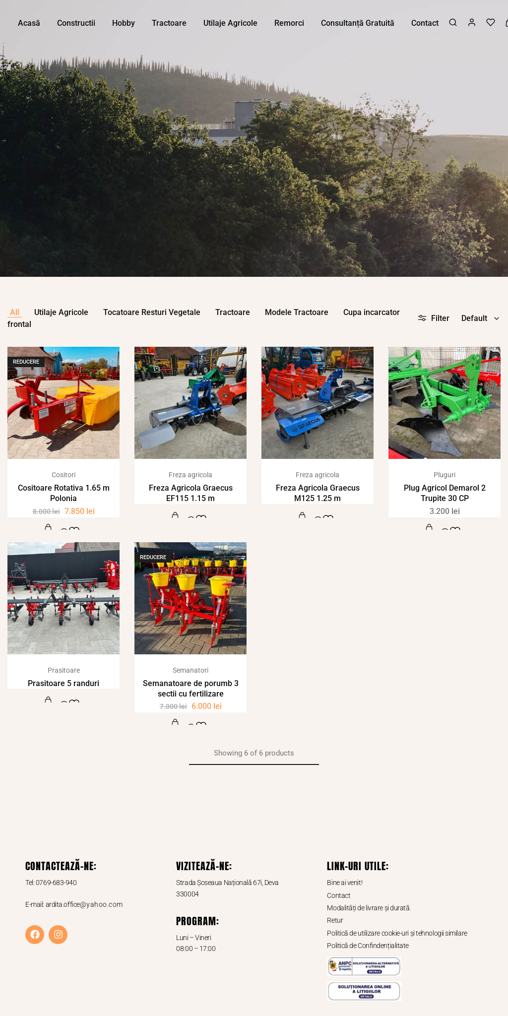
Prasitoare (64, 670)
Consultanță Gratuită (357, 23)
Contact (425, 23)
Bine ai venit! (344, 883)
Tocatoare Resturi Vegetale (151, 312)
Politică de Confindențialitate (368, 946)
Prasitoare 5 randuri (63, 683)
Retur (335, 920)
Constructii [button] (76, 23)
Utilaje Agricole (61, 312)
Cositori (63, 475)
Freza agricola (190, 475)
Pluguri (444, 475)
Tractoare (232, 312)
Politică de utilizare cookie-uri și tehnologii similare (397, 933)
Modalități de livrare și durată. (369, 908)
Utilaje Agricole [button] (230, 23)
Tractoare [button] (169, 23)
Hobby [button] (123, 23)
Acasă (29, 23)
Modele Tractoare (296, 312)
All (14, 312)
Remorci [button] (289, 23)
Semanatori (190, 670)
